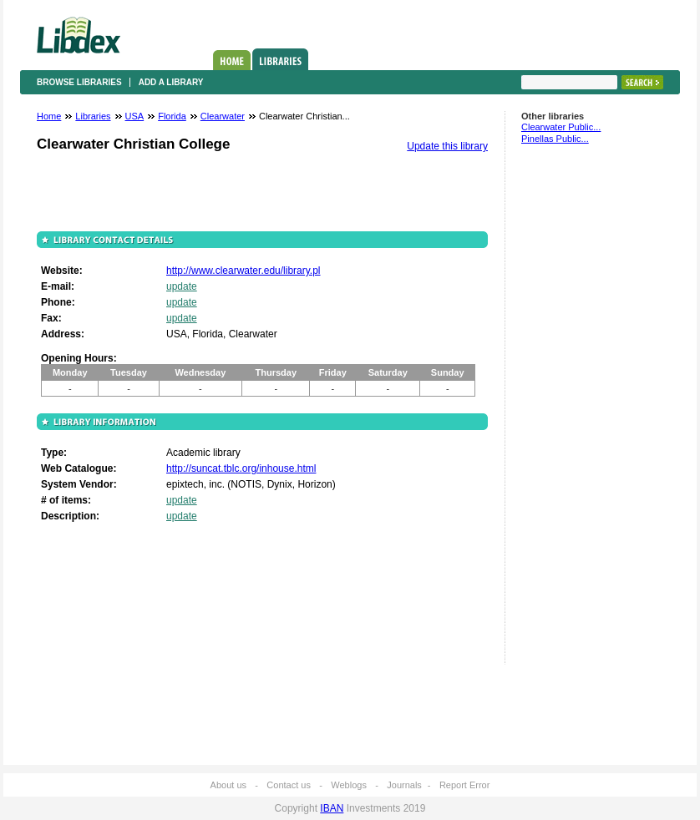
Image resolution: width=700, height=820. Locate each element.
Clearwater (222, 116)
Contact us (288, 785)
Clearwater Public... (561, 127)
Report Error (464, 785)
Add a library (171, 82)
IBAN (331, 808)
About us (228, 785)
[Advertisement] (571, 411)
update (181, 286)
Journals (404, 785)
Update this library (447, 146)
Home (232, 60)
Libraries (280, 59)
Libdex (78, 35)
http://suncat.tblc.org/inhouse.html (241, 468)
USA (135, 116)
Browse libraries (79, 82)
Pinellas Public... (555, 139)
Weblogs (349, 785)
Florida (172, 116)
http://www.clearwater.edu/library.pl (243, 270)
